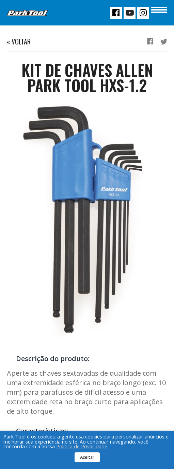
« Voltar (19, 41)
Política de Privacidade (81, 446)
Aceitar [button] (87, 457)
